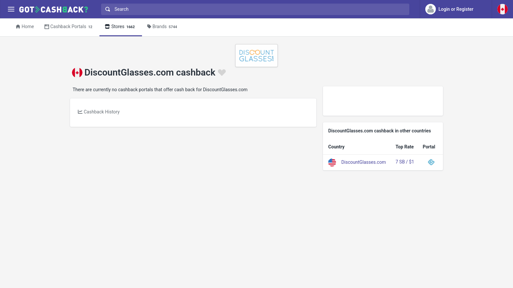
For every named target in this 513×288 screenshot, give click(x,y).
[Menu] (11, 9)
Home (25, 26)
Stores (121, 27)
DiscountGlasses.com (363, 161)
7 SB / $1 (405, 161)
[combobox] (254, 9)
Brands (163, 27)
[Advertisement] (383, 101)
